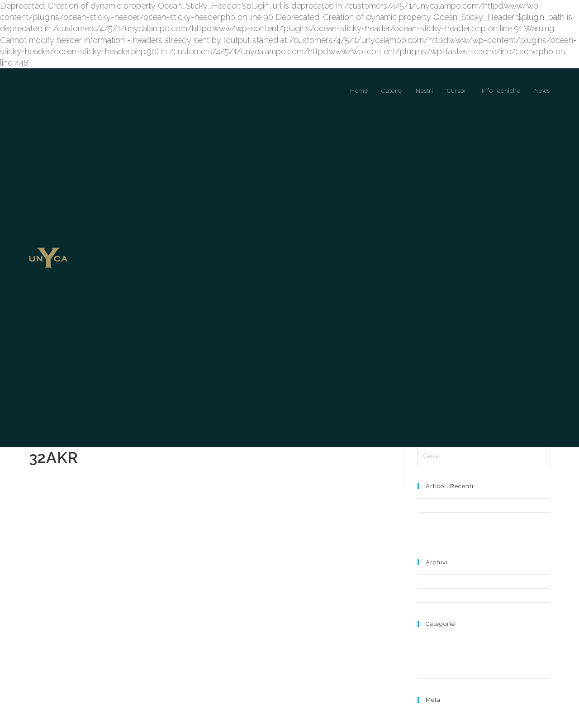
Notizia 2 (429, 481)
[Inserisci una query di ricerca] (484, 404)
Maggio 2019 (434, 529)
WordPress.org (437, 688)
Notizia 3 (429, 453)
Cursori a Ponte (438, 590)
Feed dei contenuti (442, 671)
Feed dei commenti (444, 680)
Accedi (427, 663)
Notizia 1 (429, 467)
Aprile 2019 (432, 543)
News (425, 618)
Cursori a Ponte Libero (447, 604)
